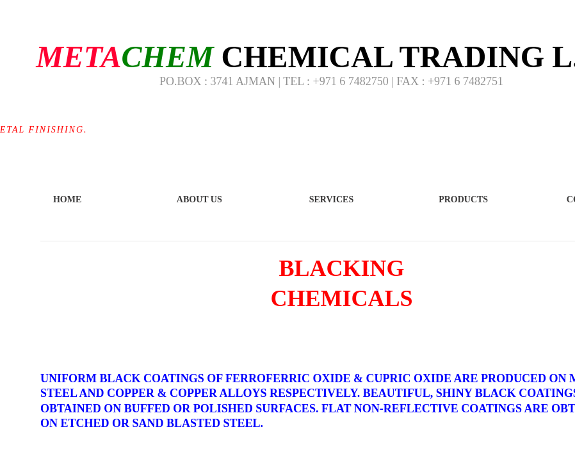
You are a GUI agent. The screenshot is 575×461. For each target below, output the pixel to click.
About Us (199, 199)
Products (463, 199)
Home (67, 199)
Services (331, 199)
